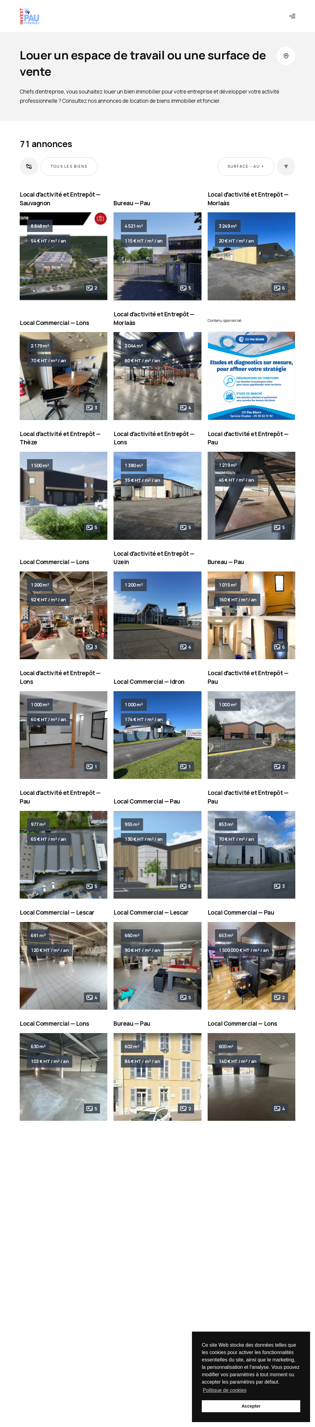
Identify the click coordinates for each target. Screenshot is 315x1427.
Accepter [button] (251, 1406)
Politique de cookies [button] (224, 1390)
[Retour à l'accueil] (29, 16)
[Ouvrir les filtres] (29, 166)
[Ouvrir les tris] (286, 166)
